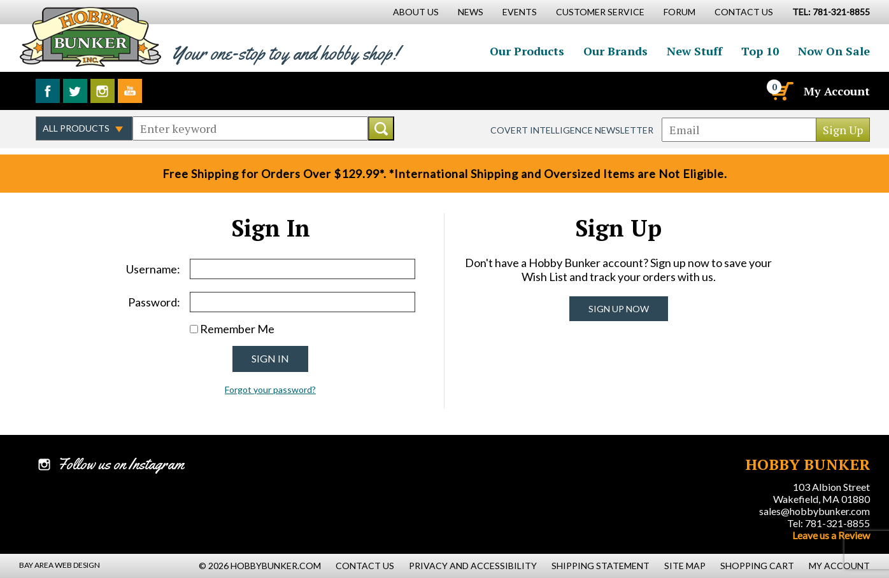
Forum (679, 11)
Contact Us (744, 11)
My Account (837, 91)
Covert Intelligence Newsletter (571, 130)
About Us (416, 11)
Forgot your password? (270, 389)
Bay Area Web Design (59, 565)
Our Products (527, 50)
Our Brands (615, 50)
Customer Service (600, 11)
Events (519, 11)
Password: (154, 302)
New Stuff (694, 50)
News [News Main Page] (470, 11)
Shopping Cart (757, 565)
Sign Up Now (618, 308)
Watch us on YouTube (130, 91)
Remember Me (237, 329)
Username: (153, 269)
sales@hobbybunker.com (814, 511)
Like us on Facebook (48, 91)
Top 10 (760, 50)
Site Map (685, 565)
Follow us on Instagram (102, 91)
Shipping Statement (600, 565)
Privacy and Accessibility (473, 565)
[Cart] (781, 91)
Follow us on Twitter (75, 91)
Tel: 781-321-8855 (828, 523)
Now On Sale (834, 50)
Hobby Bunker (90, 36)
